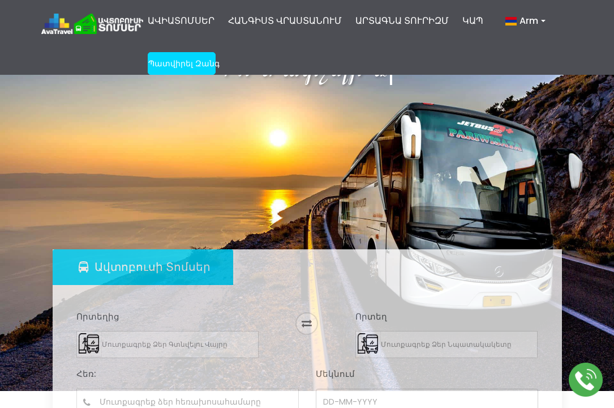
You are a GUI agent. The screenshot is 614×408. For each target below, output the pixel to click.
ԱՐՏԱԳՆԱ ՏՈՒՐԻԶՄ (402, 20)
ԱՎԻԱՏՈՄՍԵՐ (181, 20)
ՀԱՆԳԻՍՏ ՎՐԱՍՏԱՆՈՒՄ (285, 20)
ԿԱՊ (472, 20)
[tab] (143, 267)
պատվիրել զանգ (182, 63)
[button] (525, 26)
